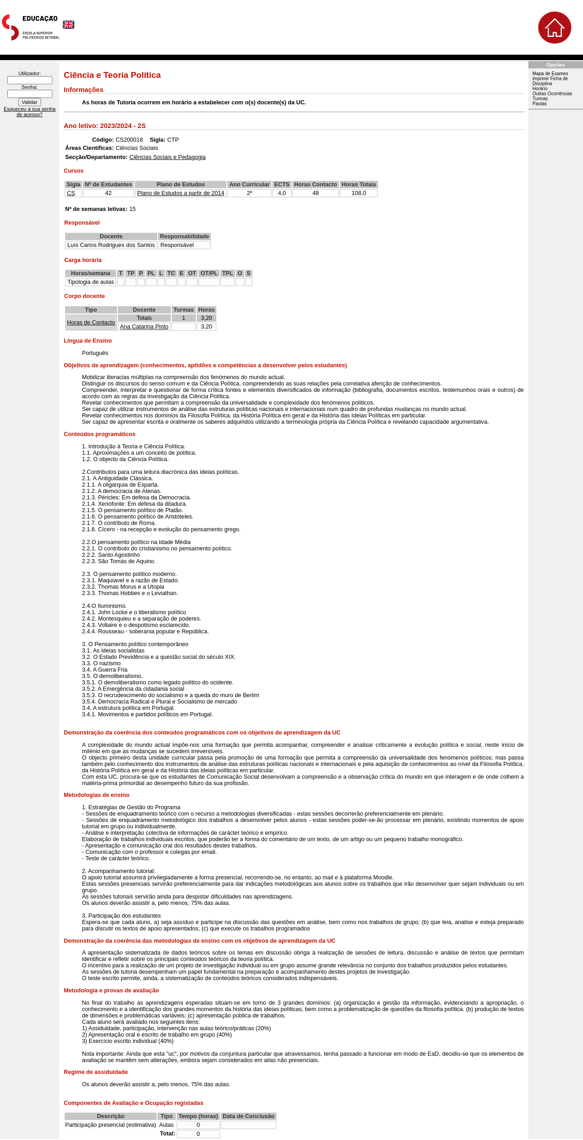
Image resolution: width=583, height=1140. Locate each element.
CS (71, 193)
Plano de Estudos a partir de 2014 (180, 193)
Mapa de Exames (550, 73)
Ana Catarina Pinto (144, 327)
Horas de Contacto (91, 322)
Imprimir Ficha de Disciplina (550, 81)
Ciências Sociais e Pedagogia (167, 157)
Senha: (29, 87)
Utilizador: (29, 73)
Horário (539, 88)
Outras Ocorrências (552, 93)
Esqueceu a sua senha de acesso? (30, 111)
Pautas (539, 103)
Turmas (540, 98)
